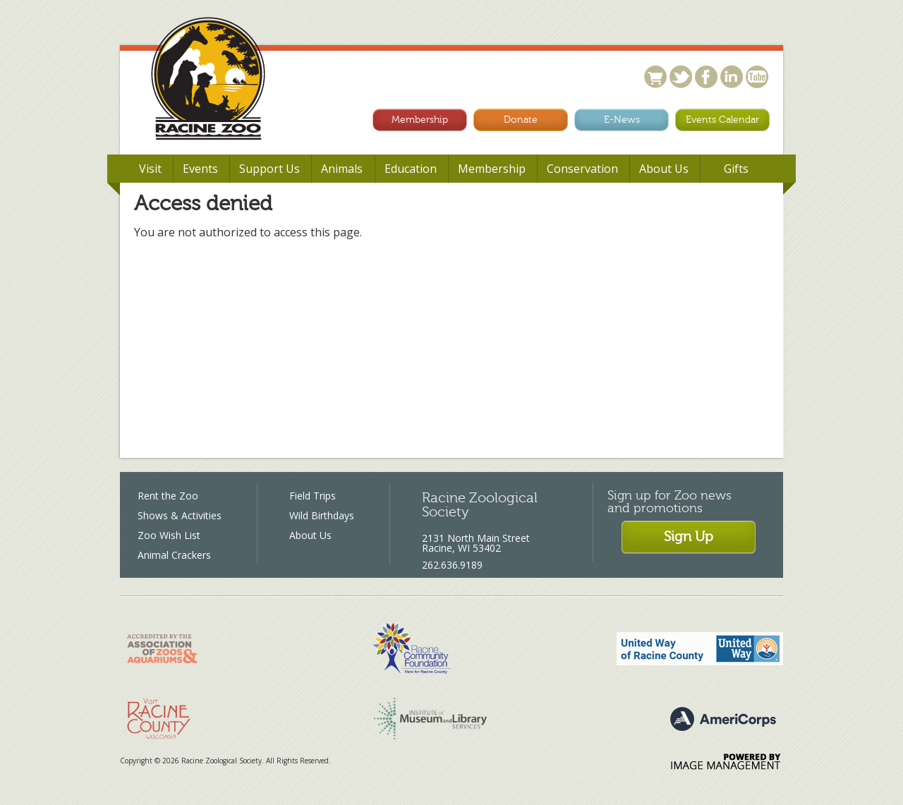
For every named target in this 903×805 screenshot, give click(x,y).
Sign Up (688, 536)
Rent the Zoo (168, 495)
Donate (521, 119)
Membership (420, 119)
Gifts (736, 168)
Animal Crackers (174, 555)
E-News (622, 119)
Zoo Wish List (169, 535)
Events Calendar (722, 119)
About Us (310, 535)
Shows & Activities (180, 515)
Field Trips (312, 495)
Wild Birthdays (321, 515)
